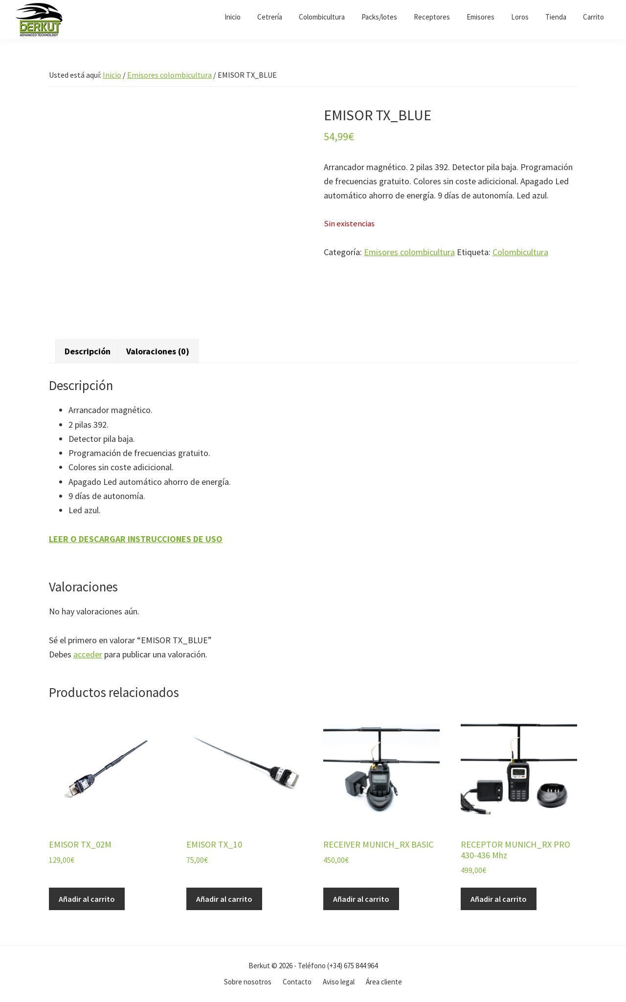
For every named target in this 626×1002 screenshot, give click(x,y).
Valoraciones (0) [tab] (157, 351)
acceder (87, 654)
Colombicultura (520, 252)
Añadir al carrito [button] (87, 899)
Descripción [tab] (88, 351)
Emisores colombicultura (169, 75)
